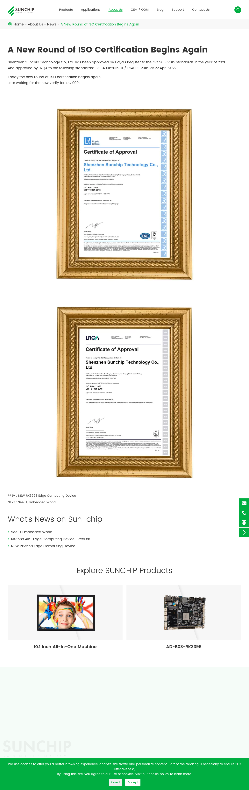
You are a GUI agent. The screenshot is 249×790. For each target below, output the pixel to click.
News (51, 24)
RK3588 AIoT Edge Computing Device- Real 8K (50, 539)
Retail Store (82, 736)
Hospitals (81, 729)
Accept (133, 782)
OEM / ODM (140, 9)
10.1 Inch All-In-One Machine (65, 646)
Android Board (19, 707)
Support (178, 9)
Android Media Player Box (27, 714)
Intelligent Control (87, 708)
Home (19, 24)
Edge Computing (87, 701)
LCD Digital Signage (23, 721)
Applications (90, 9)
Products (66, 9)
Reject (115, 782)
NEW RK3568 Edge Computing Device (47, 495)
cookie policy (159, 774)
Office (78, 715)
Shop (78, 722)
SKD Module (17, 700)
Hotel (78, 743)
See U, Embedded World (37, 502)
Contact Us (201, 9)
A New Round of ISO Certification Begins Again (99, 24)
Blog (160, 9)
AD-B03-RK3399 (184, 646)
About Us (116, 9)
